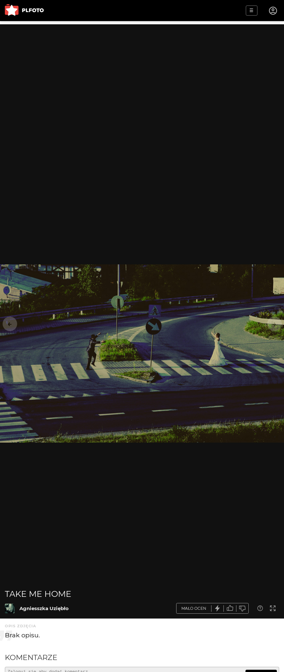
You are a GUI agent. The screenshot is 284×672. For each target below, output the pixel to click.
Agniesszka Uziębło (44, 608)
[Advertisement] (142, 69)
